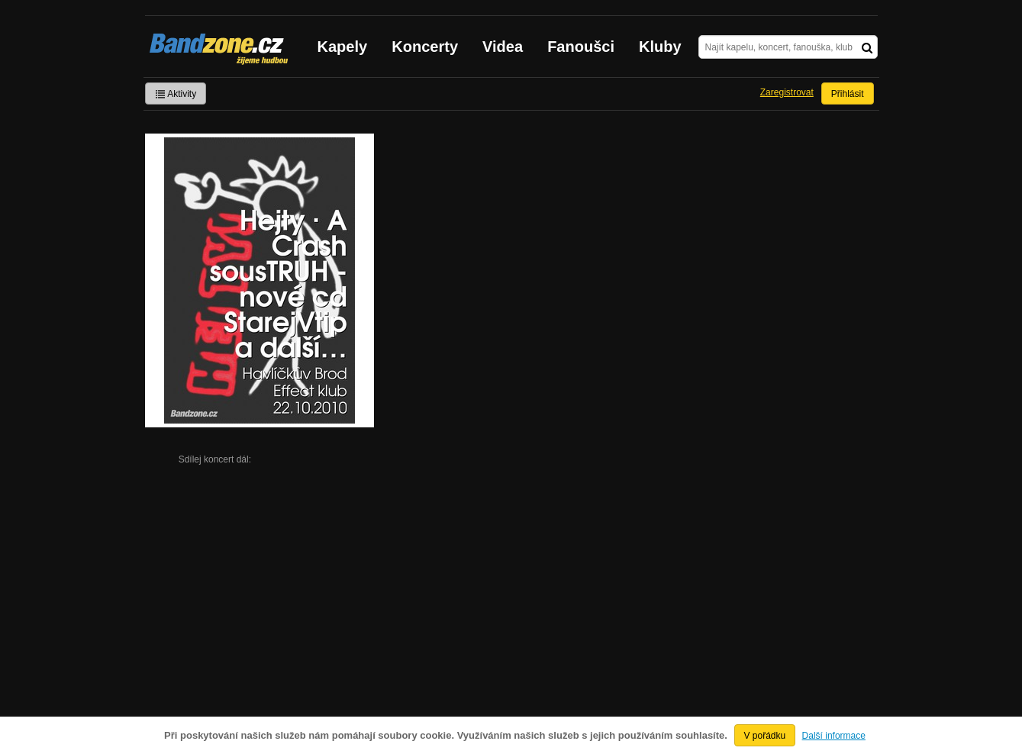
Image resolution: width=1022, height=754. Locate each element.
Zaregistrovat (787, 92)
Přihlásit (847, 94)
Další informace (834, 735)
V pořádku (765, 735)
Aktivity (176, 94)
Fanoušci (580, 46)
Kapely (343, 46)
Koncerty (425, 46)
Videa (502, 46)
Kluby (660, 46)
